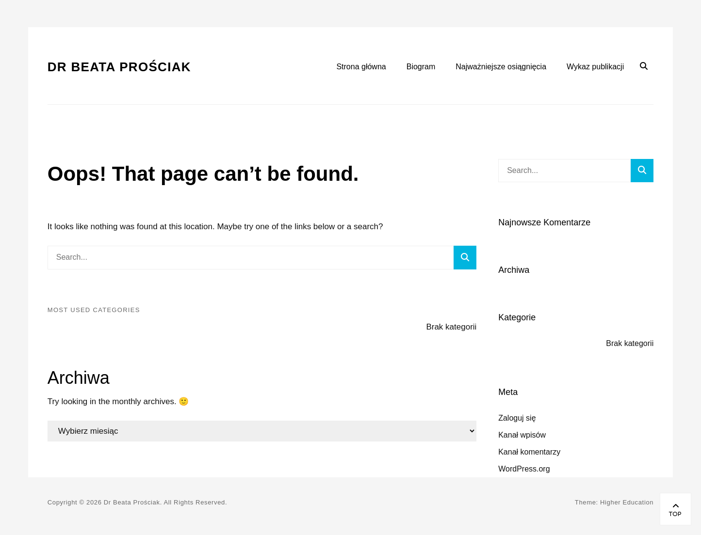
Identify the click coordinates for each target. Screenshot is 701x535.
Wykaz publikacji (595, 67)
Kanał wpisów (522, 435)
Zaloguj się (517, 418)
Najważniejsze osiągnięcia (501, 67)
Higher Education (626, 502)
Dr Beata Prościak (119, 67)
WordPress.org (524, 469)
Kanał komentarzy (529, 452)
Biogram (421, 67)
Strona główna (361, 67)
